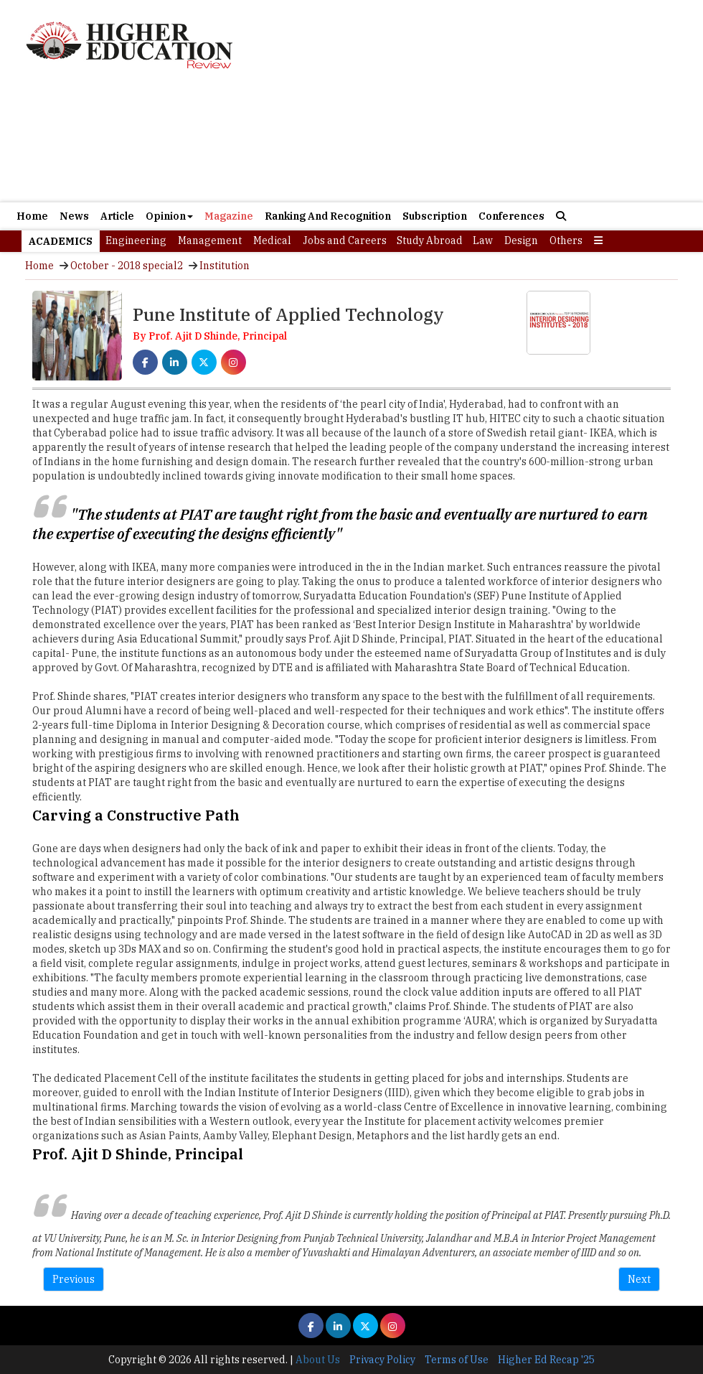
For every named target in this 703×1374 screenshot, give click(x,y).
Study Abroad (430, 240)
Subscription (434, 216)
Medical (272, 240)
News (74, 216)
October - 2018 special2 (126, 265)
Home (32, 216)
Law (483, 240)
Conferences (511, 216)
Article (117, 216)
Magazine (228, 216)
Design (521, 240)
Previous (73, 1279)
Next (639, 1279)
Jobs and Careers (345, 240)
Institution (224, 265)
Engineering (135, 240)
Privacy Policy (382, 1359)
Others (565, 240)
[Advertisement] (351, 138)
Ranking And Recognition (328, 216)
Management (210, 240)
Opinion (169, 216)
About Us (318, 1359)
